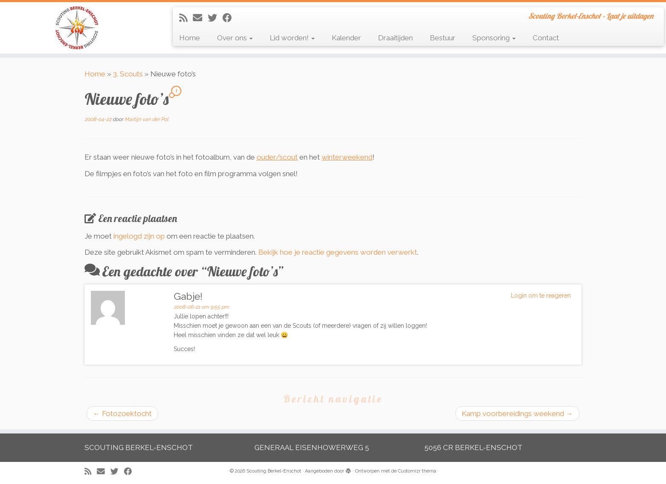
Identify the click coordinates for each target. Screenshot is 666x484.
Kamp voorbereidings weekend (517, 413)
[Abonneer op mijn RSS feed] (186, 17)
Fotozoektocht (122, 413)
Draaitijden (395, 38)
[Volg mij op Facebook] (230, 17)
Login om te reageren (541, 295)
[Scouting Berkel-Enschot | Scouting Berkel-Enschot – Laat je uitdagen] (77, 27)
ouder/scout (277, 157)
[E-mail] (200, 17)
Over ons (235, 38)
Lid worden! (292, 38)
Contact (546, 38)
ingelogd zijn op (139, 236)
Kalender (346, 38)
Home (189, 38)
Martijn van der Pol (146, 119)
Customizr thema (417, 471)
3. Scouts (128, 74)
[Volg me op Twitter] (215, 17)
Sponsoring (494, 38)
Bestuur (442, 38)
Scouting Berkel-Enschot (273, 471)
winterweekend (347, 157)
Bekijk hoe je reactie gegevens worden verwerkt (337, 252)
